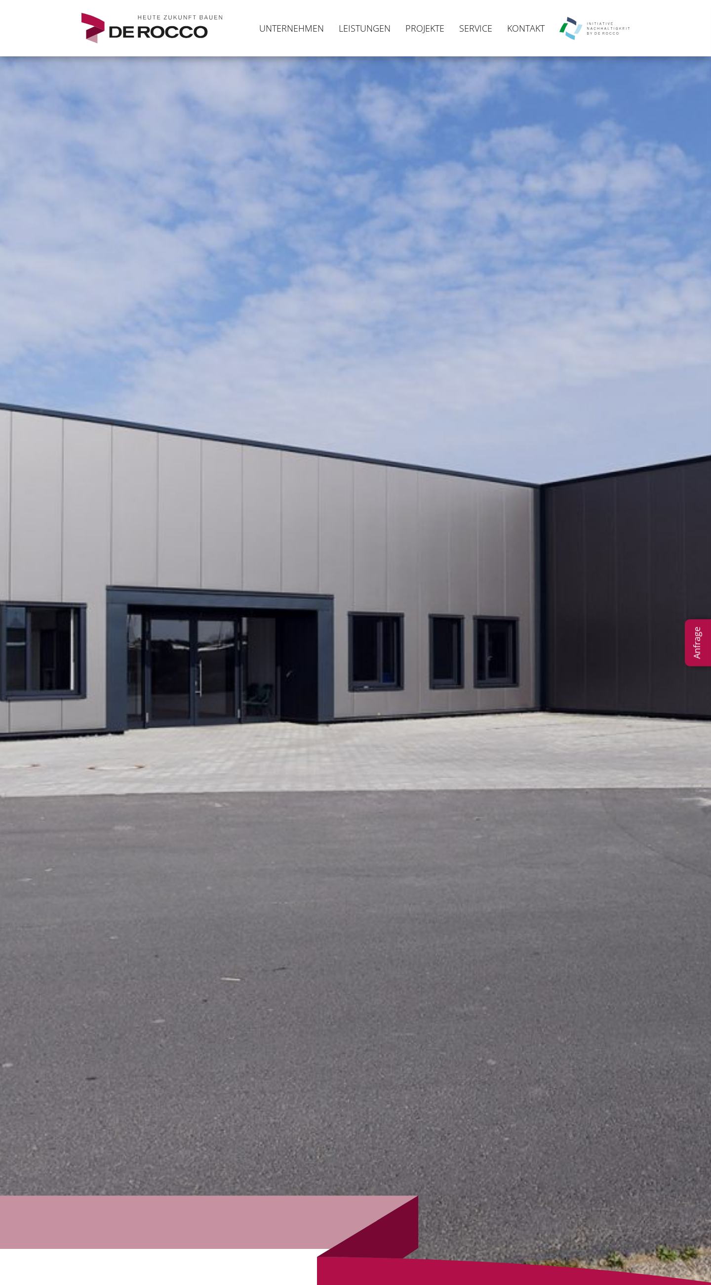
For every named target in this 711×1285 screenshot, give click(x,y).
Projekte (424, 28)
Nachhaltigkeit (594, 28)
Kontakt (526, 28)
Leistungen (365, 28)
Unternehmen (291, 28)
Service (475, 28)
